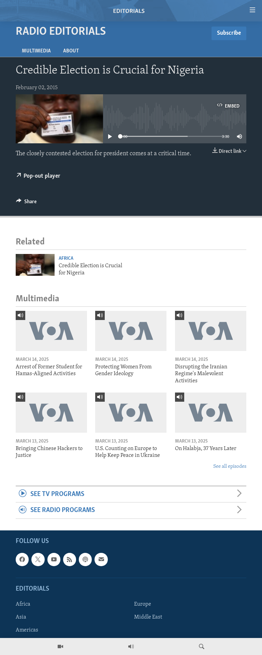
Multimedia (36, 51)
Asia (21, 617)
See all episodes (229, 466)
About (71, 51)
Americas (27, 630)
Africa (66, 258)
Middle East (148, 617)
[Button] (26, 203)
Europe (142, 604)
